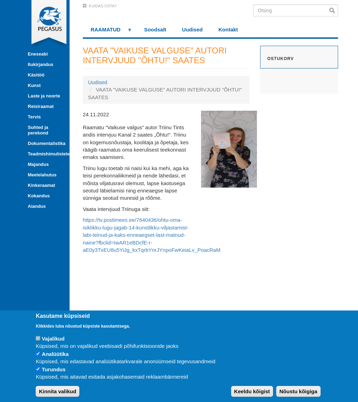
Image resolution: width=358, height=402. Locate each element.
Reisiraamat (41, 106)
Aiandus (37, 206)
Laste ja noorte (44, 95)
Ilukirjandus (40, 64)
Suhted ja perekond (38, 130)
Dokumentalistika (46, 143)
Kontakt (228, 29)
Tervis (34, 116)
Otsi (333, 10)
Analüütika (55, 354)
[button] (229, 149)
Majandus (38, 164)
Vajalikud (53, 339)
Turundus (54, 369)
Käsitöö (36, 75)
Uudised (192, 29)
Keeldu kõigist (252, 391)
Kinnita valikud (57, 391)
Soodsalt (155, 29)
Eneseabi (38, 54)
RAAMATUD (108, 32)
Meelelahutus (42, 174)
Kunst (34, 85)
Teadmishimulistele (46, 153)
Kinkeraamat (41, 185)
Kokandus (39, 195)
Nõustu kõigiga (298, 391)
